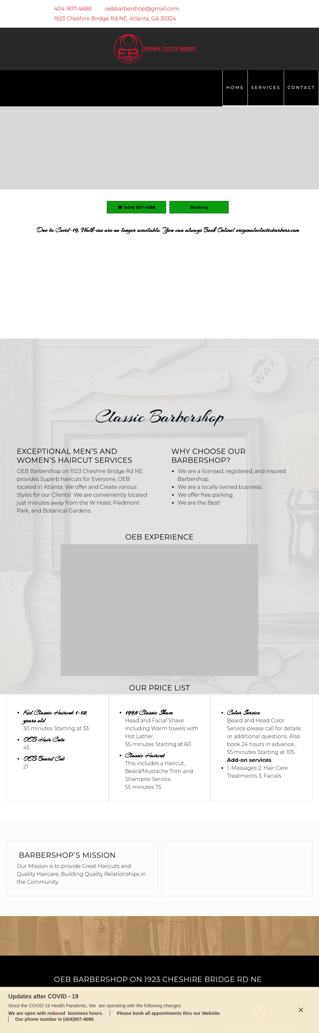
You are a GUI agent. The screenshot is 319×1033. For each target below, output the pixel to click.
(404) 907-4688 (66, 901)
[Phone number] (69, 9)
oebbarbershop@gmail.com (56, 917)
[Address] (111, 19)
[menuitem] (234, 88)
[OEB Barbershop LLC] (155, 49)
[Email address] (138, 9)
